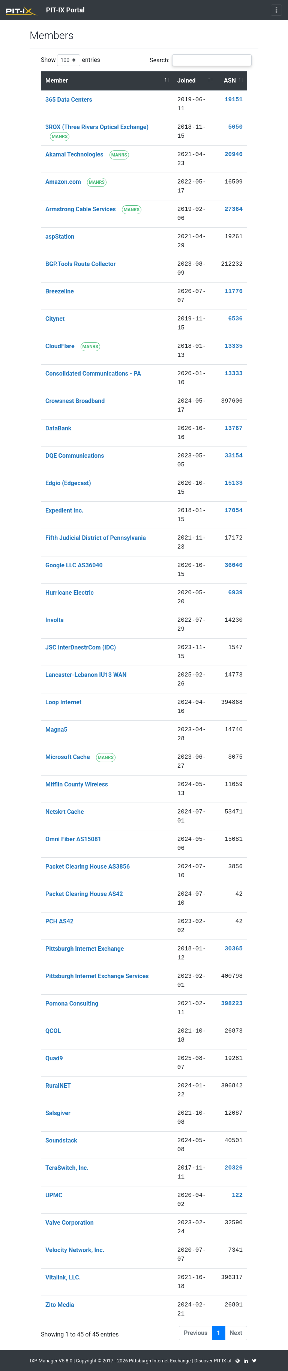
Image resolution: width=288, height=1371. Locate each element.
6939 (235, 592)
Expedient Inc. (64, 510)
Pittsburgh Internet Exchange (84, 948)
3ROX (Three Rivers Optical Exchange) (96, 127)
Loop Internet (63, 702)
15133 (234, 483)
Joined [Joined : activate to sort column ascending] (186, 80)
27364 (234, 209)
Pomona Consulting (71, 1003)
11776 (234, 291)
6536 (235, 319)
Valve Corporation (69, 1222)
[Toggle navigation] (276, 10)
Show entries (70, 60)
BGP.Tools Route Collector (80, 264)
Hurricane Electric (69, 592)
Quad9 (54, 1058)
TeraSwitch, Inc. (66, 1167)
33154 (234, 455)
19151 (234, 99)
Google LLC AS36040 (74, 565)
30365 (234, 949)
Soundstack (61, 1140)
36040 (234, 565)
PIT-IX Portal (45, 10)
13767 (234, 428)
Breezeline (59, 291)
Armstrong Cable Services (80, 209)
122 (237, 1195)
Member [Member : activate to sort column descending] (56, 80)
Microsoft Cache (67, 757)
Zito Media (59, 1304)
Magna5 (56, 729)
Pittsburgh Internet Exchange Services (97, 976)
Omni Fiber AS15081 (73, 839)
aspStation (59, 236)
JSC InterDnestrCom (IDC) (80, 647)
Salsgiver (57, 1113)
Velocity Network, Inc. (74, 1250)
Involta (54, 620)
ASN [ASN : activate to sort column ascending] (230, 80)
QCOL (53, 1030)
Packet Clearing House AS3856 (87, 866)
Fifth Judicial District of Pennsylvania (95, 537)
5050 (235, 127)
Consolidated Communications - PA (93, 373)
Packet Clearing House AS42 (84, 893)
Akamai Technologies (74, 154)
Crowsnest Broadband (75, 400)
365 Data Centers (68, 99)
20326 (234, 1168)
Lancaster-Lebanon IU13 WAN (86, 674)
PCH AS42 (59, 921)
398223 (232, 1003)
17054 (234, 510)
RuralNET (58, 1085)
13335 (234, 346)
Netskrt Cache (64, 811)
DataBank (58, 428)
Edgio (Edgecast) (68, 483)
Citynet (54, 318)
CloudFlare (60, 346)
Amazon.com (63, 181)
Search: (201, 60)
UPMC (53, 1195)
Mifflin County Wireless (76, 784)
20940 (234, 154)
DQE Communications (74, 455)
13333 (234, 373)
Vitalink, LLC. (63, 1277)
